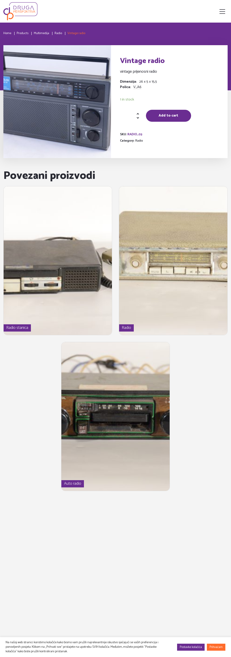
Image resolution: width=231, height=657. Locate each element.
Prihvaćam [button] (216, 647)
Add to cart (168, 115)
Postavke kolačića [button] (191, 647)
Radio (139, 140)
